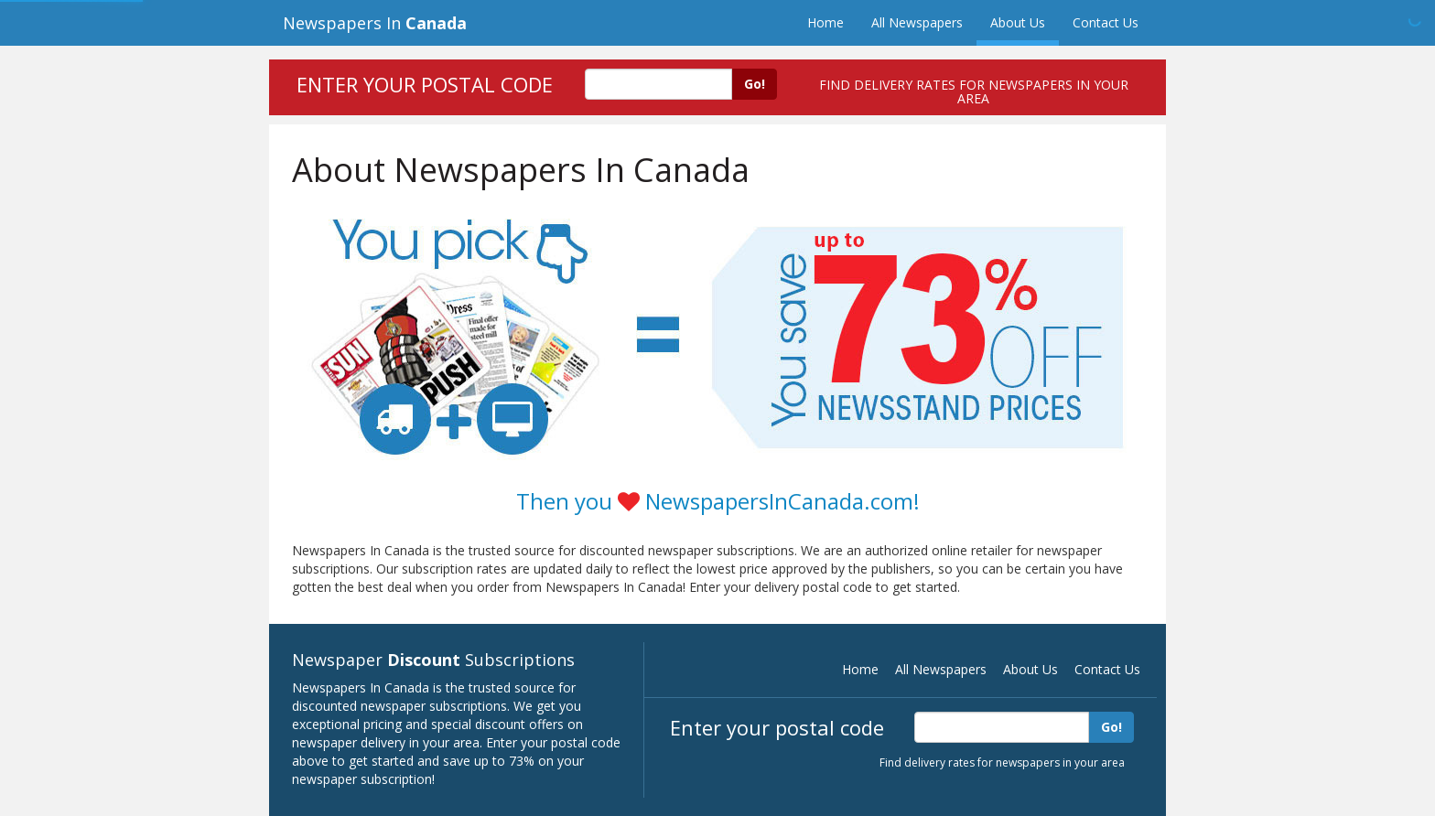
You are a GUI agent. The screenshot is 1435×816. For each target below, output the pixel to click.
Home (825, 22)
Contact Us (1105, 22)
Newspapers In (375, 23)
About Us (1017, 22)
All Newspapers (917, 22)
